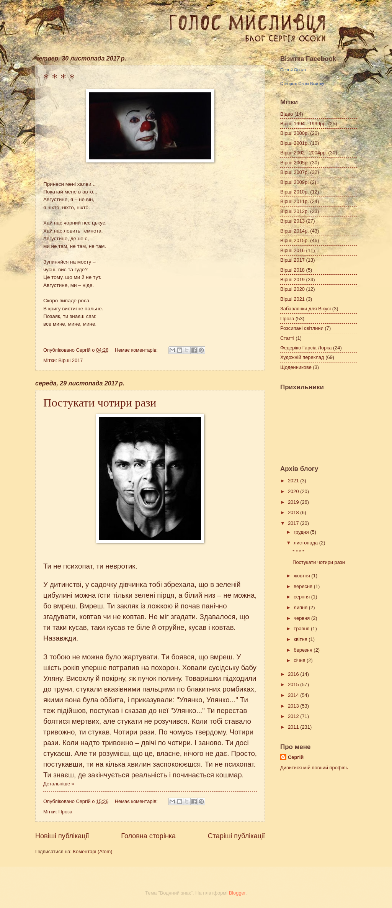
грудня (302, 532)
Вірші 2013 (292, 221)
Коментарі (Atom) (93, 851)
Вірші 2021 (292, 299)
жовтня (302, 576)
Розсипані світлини (301, 328)
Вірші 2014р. (294, 231)
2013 (294, 706)
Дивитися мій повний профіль (314, 767)
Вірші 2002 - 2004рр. (303, 153)
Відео (286, 114)
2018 (294, 512)
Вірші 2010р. (294, 192)
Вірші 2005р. (294, 163)
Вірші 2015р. (294, 240)
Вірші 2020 (292, 289)
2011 (294, 727)
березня (304, 650)
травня (302, 628)
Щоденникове (296, 367)
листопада (306, 543)
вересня (304, 586)
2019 (294, 502)
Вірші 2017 (70, 360)
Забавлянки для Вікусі (305, 308)
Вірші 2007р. (294, 172)
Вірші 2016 (292, 250)
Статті (287, 338)
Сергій (296, 757)
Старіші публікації (236, 836)
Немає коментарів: (137, 350)
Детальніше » (58, 784)
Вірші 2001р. (294, 143)
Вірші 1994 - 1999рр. (303, 123)
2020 (294, 491)
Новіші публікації (62, 836)
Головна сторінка (148, 836)
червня (302, 618)
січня (300, 660)
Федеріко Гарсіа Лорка (306, 348)
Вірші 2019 (292, 279)
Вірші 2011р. (294, 201)
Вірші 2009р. (294, 182)
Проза (65, 812)
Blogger (237, 893)
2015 (294, 684)
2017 (294, 523)
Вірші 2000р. (294, 133)
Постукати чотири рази (99, 402)
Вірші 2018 (292, 270)
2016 (294, 674)
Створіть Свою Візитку (302, 83)
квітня (301, 639)
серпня (302, 597)
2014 (294, 695)
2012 (294, 716)
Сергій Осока (293, 69)
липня (301, 607)
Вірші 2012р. (294, 211)
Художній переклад (302, 357)
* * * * (59, 77)
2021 (294, 481)
